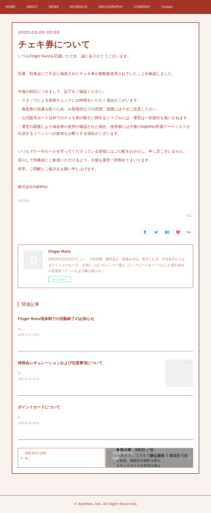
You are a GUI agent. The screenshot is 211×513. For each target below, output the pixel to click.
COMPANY (142, 7)
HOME (10, 7)
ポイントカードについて (39, 407)
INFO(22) (23, 200)
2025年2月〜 (27, 374)
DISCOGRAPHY (111, 7)
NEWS (54, 7)
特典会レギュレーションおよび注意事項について (60, 363)
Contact (167, 7)
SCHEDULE (78, 7)
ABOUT (32, 7)
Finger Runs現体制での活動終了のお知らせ (56, 318)
